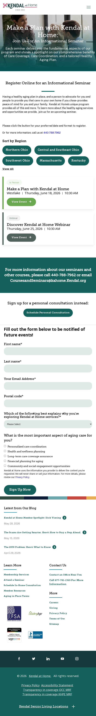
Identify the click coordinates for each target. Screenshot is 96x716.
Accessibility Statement (57, 685)
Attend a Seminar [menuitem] (14, 580)
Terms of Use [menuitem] (57, 618)
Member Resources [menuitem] (14, 590)
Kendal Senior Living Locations (48, 706)
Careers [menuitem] (53, 602)
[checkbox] (48, 456)
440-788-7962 (52, 132)
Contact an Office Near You (65, 574)
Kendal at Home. (40, 675)
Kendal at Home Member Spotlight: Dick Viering (35, 517)
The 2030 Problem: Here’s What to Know (30, 547)
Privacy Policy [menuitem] (58, 613)
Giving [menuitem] (53, 608)
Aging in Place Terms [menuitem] (16, 596)
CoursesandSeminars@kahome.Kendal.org (48, 280)
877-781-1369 (63, 580)
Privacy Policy (22, 476)
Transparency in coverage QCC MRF (47, 689)
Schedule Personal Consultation (48, 312)
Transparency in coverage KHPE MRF (47, 694)
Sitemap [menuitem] (54, 624)
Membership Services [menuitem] (16, 574)
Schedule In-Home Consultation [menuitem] (22, 585)
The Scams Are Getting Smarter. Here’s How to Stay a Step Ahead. (45, 532)
